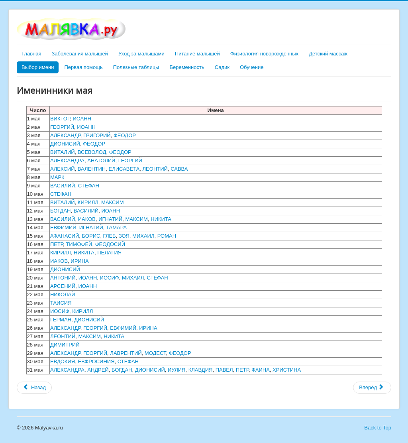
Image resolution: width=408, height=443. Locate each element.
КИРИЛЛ (88, 202)
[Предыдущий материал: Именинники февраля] (34, 388)
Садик (222, 67)
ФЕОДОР (125, 135)
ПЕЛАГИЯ (109, 253)
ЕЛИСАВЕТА (123, 169)
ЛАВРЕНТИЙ (125, 353)
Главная (31, 54)
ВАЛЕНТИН (92, 169)
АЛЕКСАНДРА (67, 160)
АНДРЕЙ (98, 370)
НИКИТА (161, 219)
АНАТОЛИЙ (101, 160)
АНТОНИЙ (63, 278)
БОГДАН (60, 211)
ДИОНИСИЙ (65, 144)
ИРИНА (79, 261)
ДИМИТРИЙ (65, 345)
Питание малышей (197, 54)
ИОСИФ (109, 278)
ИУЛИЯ (176, 370)
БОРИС (91, 236)
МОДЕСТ (155, 353)
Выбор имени (38, 67)
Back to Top (377, 428)
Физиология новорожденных (264, 54)
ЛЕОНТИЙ (155, 169)
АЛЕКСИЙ (62, 169)
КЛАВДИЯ (200, 370)
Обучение (251, 67)
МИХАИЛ (143, 236)
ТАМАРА (116, 227)
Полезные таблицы (136, 67)
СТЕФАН (88, 186)
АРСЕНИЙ (62, 286)
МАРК (57, 177)
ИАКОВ (87, 219)
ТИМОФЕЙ (79, 244)
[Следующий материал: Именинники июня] (372, 388)
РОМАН (166, 236)
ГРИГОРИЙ (97, 135)
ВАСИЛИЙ (62, 186)
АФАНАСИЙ (64, 236)
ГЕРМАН (60, 320)
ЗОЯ (124, 236)
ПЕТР (56, 244)
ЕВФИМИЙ (63, 227)
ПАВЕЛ (224, 370)
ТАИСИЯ (61, 303)
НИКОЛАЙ (62, 294)
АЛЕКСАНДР (65, 135)
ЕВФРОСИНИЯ (96, 361)
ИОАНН (82, 119)
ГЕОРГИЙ (62, 127)
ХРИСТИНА (287, 370)
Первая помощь (83, 67)
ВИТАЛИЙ (62, 152)
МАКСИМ (112, 202)
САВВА (179, 169)
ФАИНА (260, 370)
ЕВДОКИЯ (62, 361)
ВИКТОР (60, 119)
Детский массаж (328, 54)
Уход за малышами (141, 54)
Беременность (186, 67)
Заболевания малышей (79, 54)
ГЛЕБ (109, 236)
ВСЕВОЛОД (92, 152)
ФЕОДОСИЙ (110, 244)
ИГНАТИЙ (110, 219)
